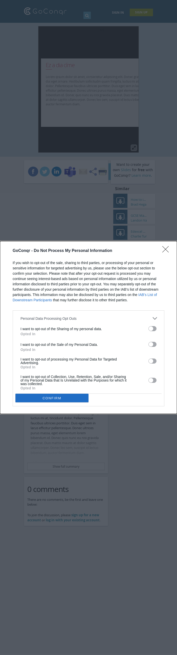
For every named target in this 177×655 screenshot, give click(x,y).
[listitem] (88, 318)
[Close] (167, 251)
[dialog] (88, 327)
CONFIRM (51, 398)
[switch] (152, 328)
